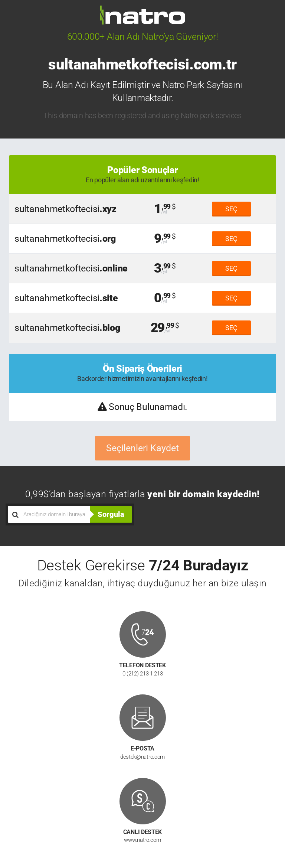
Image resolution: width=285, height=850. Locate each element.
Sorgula (111, 514)
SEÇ (231, 209)
